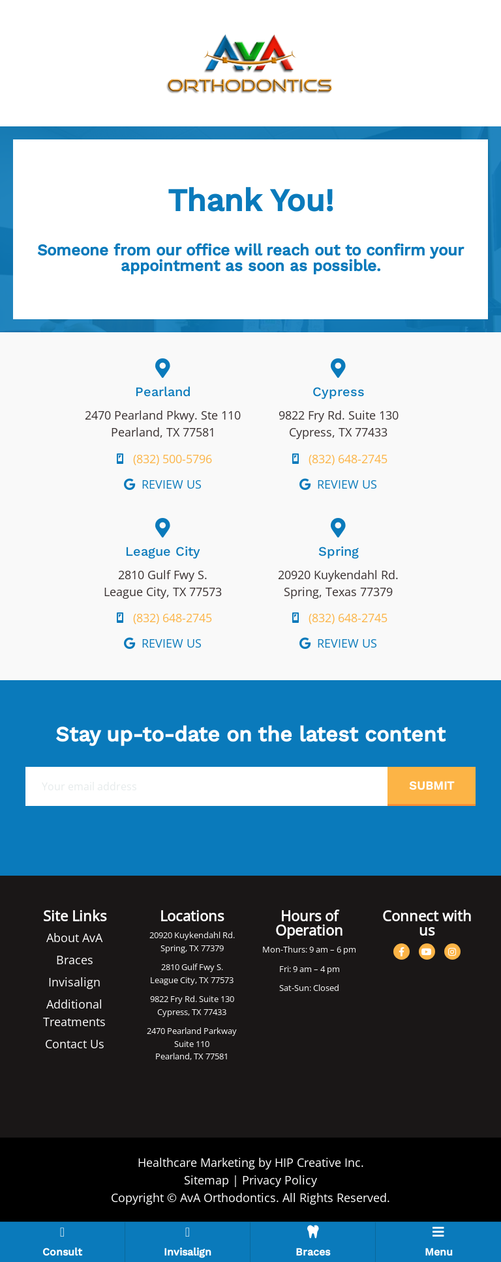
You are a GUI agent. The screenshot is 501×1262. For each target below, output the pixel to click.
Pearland (163, 391)
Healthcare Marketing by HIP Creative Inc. (251, 1162)
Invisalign (74, 982)
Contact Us (74, 1044)
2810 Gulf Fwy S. (192, 967)
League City (162, 551)
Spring (338, 551)
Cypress (338, 391)
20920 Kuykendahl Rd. (192, 935)
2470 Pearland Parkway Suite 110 (192, 1037)
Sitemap (206, 1180)
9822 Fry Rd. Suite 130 (192, 999)
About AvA (74, 937)
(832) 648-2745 (348, 458)
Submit (431, 785)
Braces (74, 960)
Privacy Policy (279, 1180)
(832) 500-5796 (172, 458)
